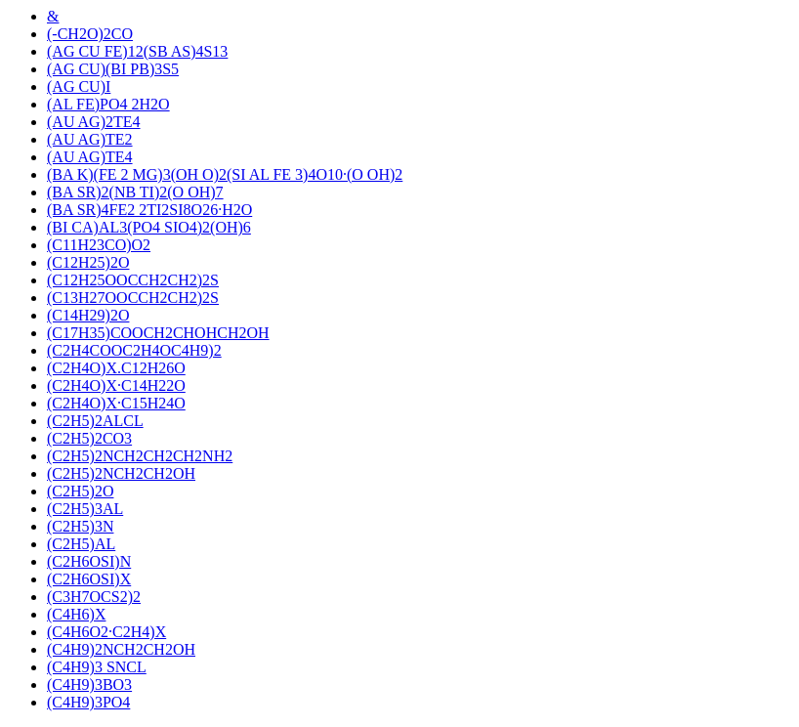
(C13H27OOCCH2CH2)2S (133, 297)
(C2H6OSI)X (89, 579)
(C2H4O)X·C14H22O (116, 385)
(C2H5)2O (80, 491)
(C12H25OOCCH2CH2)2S (133, 280)
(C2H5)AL (81, 543)
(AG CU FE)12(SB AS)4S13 (137, 51)
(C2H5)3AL (85, 508)
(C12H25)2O (88, 262)
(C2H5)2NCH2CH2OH (121, 473)
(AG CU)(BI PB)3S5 (113, 69)
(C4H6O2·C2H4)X (106, 631)
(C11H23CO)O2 (98, 244)
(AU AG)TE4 (90, 157)
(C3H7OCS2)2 (94, 596)
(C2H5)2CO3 (89, 438)
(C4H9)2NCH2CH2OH (121, 649)
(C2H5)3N (80, 526)
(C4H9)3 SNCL (97, 667)
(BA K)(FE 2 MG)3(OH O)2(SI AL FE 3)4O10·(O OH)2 (224, 174)
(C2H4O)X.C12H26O (116, 368)
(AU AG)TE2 (90, 139)
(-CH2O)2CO (90, 33)
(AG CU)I (78, 86)
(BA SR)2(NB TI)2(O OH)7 (135, 192)
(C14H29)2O (88, 315)
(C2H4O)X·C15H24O (116, 403)
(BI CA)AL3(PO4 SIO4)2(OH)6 (149, 227)
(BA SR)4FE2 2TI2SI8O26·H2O (149, 209)
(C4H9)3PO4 (88, 702)
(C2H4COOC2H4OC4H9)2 (134, 350)
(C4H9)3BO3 (89, 684)
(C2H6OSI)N (89, 561)
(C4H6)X (76, 614)
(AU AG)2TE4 (94, 121)
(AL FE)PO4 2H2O (108, 104)
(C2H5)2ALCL (95, 420)
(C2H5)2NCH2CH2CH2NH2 (139, 456)
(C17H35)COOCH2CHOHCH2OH (158, 332)
